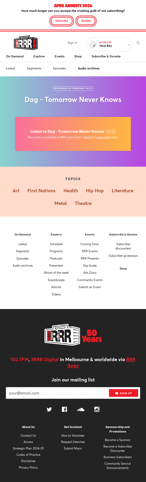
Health (70, 190)
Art (16, 190)
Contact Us (28, 435)
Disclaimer (28, 461)
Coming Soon (89, 244)
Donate (86, 20)
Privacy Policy (28, 467)
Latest (10, 68)
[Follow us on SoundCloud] (81, 410)
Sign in (72, 42)
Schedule (56, 244)
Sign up (123, 393)
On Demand (23, 234)
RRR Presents (90, 258)
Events (90, 234)
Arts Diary (90, 273)
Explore (56, 234)
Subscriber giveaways (123, 256)
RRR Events (90, 251)
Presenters (56, 265)
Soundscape (56, 280)
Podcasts (56, 258)
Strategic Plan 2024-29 (28, 448)
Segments (34, 68)
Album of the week (56, 273)
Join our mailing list (73, 379)
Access (28, 442)
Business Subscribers (118, 457)
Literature (122, 190)
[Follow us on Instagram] (97, 410)
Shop (123, 268)
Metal (60, 203)
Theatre (83, 203)
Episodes (59, 68)
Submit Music (73, 448)
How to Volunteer (73, 435)
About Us (28, 427)
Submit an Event (90, 287)
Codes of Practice (28, 455)
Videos (56, 294)
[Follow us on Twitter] (49, 410)
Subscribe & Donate (123, 234)
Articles (56, 287)
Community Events (90, 280)
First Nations (41, 190)
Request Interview (73, 442)
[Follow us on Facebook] (64, 410)
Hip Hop (95, 190)
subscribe (103, 137)
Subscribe (61, 20)
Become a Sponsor (117, 440)
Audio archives (89, 68)
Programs (56, 251)
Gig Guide (90, 265)
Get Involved (73, 427)
